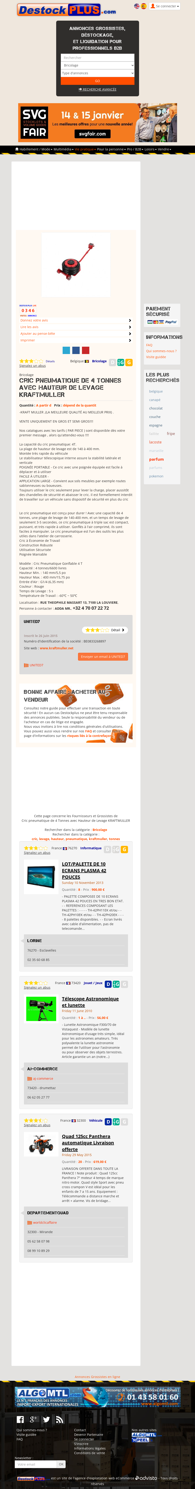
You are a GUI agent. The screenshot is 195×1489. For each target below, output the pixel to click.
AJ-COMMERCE (42, 1069)
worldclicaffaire (45, 1222)
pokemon (156, 476)
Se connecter (84, 1439)
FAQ (88, 731)
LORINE (34, 940)
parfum (156, 459)
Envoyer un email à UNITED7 (103, 656)
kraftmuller (98, 839)
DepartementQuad (48, 1213)
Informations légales (90, 1448)
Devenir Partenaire (88, 1434)
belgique (156, 391)
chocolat (156, 408)
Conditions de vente (89, 1453)
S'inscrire (81, 1444)
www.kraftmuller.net (56, 648)
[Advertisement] (76, 198)
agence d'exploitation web (95, 1478)
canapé (154, 400)
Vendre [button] (164, 149)
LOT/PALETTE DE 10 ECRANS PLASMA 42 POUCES (84, 870)
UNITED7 (32, 621)
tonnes (114, 839)
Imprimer (27, 340)
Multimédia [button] (64, 149)
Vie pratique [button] (85, 149)
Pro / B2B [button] (135, 149)
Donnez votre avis (34, 320)
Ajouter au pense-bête (37, 333)
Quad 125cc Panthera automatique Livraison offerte (88, 1142)
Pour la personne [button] (111, 149)
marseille (156, 450)
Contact (80, 1430)
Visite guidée (156, 357)
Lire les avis (29, 327)
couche (154, 416)
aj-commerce (43, 1078)
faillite (154, 434)
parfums (155, 467)
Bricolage (99, 361)
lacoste (155, 442)
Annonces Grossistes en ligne (97, 1377)
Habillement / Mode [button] (36, 149)
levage (44, 839)
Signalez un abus (32, 365)
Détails (50, 361)
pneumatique (76, 839)
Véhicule (95, 1120)
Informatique (91, 848)
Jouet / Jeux (93, 983)
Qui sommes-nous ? (161, 351)
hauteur (57, 839)
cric (34, 839)
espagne (155, 425)
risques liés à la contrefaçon (89, 735)
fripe (171, 433)
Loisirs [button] (151, 149)
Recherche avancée (97, 89)
